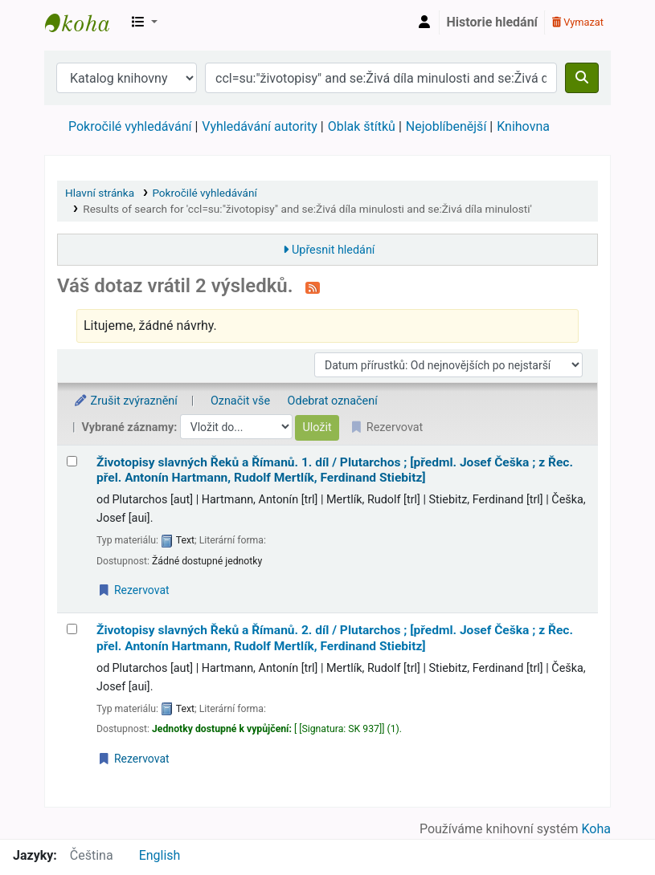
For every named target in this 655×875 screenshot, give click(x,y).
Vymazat (578, 22)
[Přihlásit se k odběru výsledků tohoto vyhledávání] (312, 287)
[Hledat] (582, 78)
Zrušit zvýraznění (125, 401)
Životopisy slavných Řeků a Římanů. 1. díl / (334, 470)
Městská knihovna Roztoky (85, 22)
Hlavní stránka (99, 192)
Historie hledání (492, 22)
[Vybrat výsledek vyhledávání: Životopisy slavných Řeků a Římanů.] (72, 461)
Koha (596, 828)
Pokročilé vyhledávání (129, 126)
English (160, 855)
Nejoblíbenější (446, 126)
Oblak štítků (361, 126)
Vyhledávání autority (259, 126)
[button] (144, 22)
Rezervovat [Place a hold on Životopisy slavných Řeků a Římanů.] (133, 590)
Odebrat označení (333, 401)
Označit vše (240, 401)
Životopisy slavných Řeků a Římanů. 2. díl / (334, 638)
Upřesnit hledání (333, 250)
